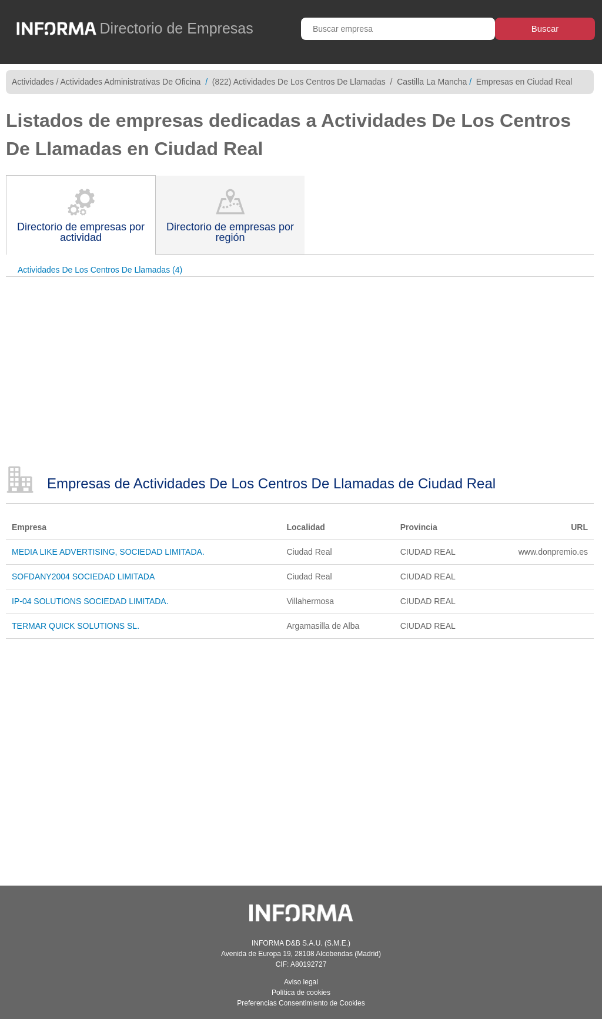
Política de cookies (301, 992)
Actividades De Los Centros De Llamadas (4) (100, 269)
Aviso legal (301, 982)
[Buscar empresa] (398, 29)
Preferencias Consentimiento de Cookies (300, 1003)
